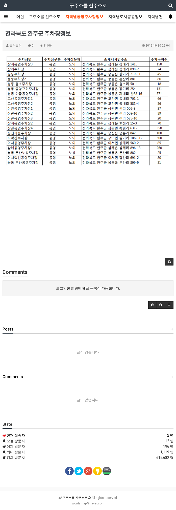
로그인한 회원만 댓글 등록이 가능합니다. (88, 288)
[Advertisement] (88, 211)
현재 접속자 (16, 435)
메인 (20, 16)
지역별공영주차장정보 (84, 16)
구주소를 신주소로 (44, 16)
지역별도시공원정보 (125, 16)
